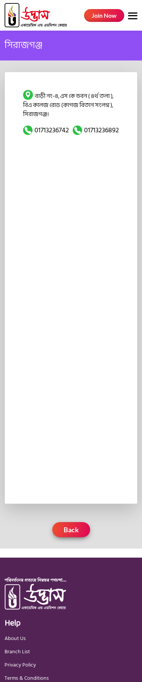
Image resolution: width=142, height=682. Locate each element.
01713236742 (51, 130)
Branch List (17, 651)
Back (71, 529)
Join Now (104, 15)
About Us (15, 638)
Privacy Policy (20, 664)
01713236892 (101, 130)
